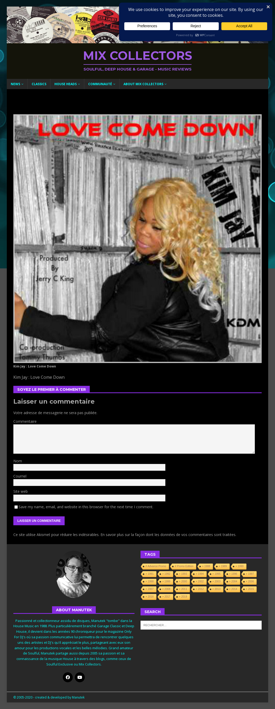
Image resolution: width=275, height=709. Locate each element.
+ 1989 (223, 566)
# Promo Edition (184, 566)
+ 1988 (206, 566)
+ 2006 (250, 581)
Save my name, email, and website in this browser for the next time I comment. (86, 506)
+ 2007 (149, 589)
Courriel (19, 476)
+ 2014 (233, 589)
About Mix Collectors (143, 84)
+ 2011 (183, 589)
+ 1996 (233, 573)
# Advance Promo (155, 566)
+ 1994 (200, 573)
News (15, 84)
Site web (20, 491)
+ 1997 (250, 573)
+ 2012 (200, 589)
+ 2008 (166, 589)
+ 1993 (183, 573)
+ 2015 (250, 589)
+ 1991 (149, 573)
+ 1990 (239, 566)
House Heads (65, 84)
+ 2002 (200, 581)
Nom (17, 460)
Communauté (100, 84)
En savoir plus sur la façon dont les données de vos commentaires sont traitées (167, 534)
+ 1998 (149, 581)
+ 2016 (149, 596)
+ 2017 (166, 596)
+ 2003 (216, 581)
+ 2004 (233, 581)
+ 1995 (216, 573)
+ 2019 (183, 596)
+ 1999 (166, 581)
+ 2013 (216, 589)
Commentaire (25, 421)
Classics (39, 84)
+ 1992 (166, 573)
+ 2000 (183, 581)
